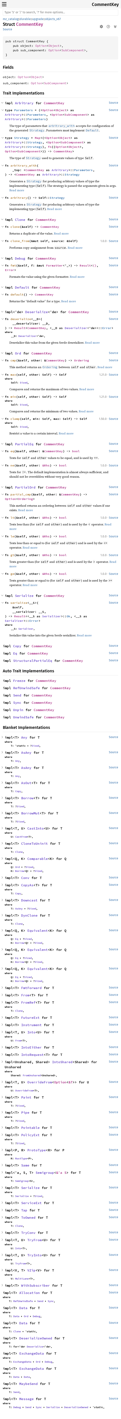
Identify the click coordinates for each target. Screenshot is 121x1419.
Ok (68, 616)
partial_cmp (20, 494)
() (95, 265)
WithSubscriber (35, 1285)
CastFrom (21, 836)
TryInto (34, 1255)
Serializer (51, 616)
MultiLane (22, 1278)
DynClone (29, 915)
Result (85, 265)
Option (41, 46)
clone (15, 227)
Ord (18, 353)
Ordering (81, 360)
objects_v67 (53, 19)
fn (50, 147)
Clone (20, 220)
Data (23, 1308)
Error (9, 270)
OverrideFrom (39, 1082)
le (12, 536)
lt (12, 517)
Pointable (30, 1128)
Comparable (37, 859)
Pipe (25, 1112)
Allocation (29, 1293)
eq (12, 451)
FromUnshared (32, 1075)
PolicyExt (30, 1135)
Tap (24, 1210)
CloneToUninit (34, 843)
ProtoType (36, 1150)
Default (22, 287)
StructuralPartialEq (32, 660)
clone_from (19, 241)
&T (70, 1082)
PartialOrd (25, 487)
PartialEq (24, 444)
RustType (21, 1158)
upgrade (38, 19)
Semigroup (45, 1172)
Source (7, 29)
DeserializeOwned (35, 1338)
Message (26, 1399)
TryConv (28, 1233)
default (17, 294)
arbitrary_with (23, 165)
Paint (26, 1097)
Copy (17, 646)
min (13, 397)
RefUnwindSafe (26, 688)
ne (12, 465)
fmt (13, 265)
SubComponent (73, 50)
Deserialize (36, 312)
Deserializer (76, 328)
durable (25, 19)
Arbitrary (24, 103)
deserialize (20, 319)
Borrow (27, 798)
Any (24, 737)
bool (76, 451)
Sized (23, 382)
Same (25, 1165)
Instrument (31, 1025)
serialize (18, 603)
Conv (25, 878)
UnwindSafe (23, 717)
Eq (15, 653)
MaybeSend (28, 1384)
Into (31, 1032)
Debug (20, 258)
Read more (16, 190)
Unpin (18, 710)
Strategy (21, 138)
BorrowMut (30, 813)
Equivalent (37, 930)
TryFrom (34, 1240)
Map (37, 138)
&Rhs (46, 465)
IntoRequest (32, 1055)
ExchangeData (31, 1353)
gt (12, 555)
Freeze (19, 681)
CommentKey (105, 4)
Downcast (29, 900)
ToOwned (28, 1217)
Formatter (54, 265)
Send (17, 695)
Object (54, 46)
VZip (31, 1270)
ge (12, 574)
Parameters (23, 110)
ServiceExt (31, 1203)
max (13, 374)
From (25, 995)
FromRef (28, 1002)
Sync (17, 702)
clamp (15, 419)
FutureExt (30, 1017)
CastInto (35, 828)
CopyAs (27, 885)
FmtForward (31, 988)
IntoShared (62, 1062)
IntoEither (31, 1047)
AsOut (26, 783)
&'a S (61, 1172)
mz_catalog (10, 19)
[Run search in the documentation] (60, 12)
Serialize (24, 596)
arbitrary (18, 198)
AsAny (26, 752)
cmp (13, 360)
